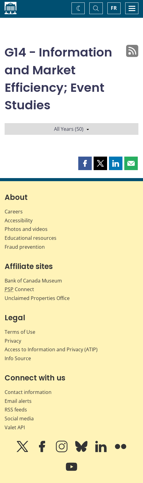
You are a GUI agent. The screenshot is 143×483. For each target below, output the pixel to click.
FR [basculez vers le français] (114, 8)
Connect (19, 289)
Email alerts (18, 401)
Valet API (15, 427)
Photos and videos (26, 229)
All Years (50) (71, 129)
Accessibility (19, 220)
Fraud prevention (25, 246)
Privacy (13, 340)
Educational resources (30, 238)
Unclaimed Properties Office (37, 298)
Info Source (18, 358)
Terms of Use (20, 332)
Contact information (28, 392)
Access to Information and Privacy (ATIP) (51, 349)
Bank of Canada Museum (33, 280)
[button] (85, 163)
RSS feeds (16, 409)
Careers (14, 211)
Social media (19, 418)
